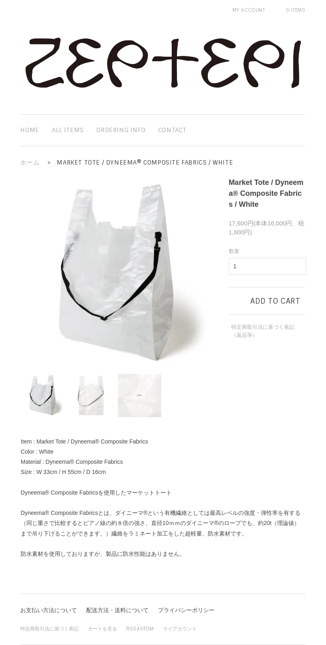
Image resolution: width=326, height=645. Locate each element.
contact (172, 130)
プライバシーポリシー (186, 610)
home (29, 130)
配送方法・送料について (117, 610)
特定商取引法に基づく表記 (49, 629)
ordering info (120, 130)
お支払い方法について (48, 610)
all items (67, 130)
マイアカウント (180, 629)
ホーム (29, 163)
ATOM (147, 629)
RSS (131, 629)
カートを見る (102, 629)
